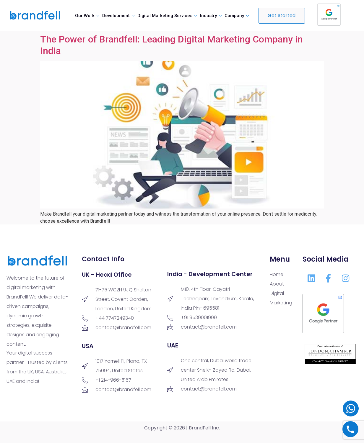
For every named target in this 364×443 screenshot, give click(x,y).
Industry (211, 15)
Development (119, 15)
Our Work (88, 15)
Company (238, 15)
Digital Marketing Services (168, 15)
